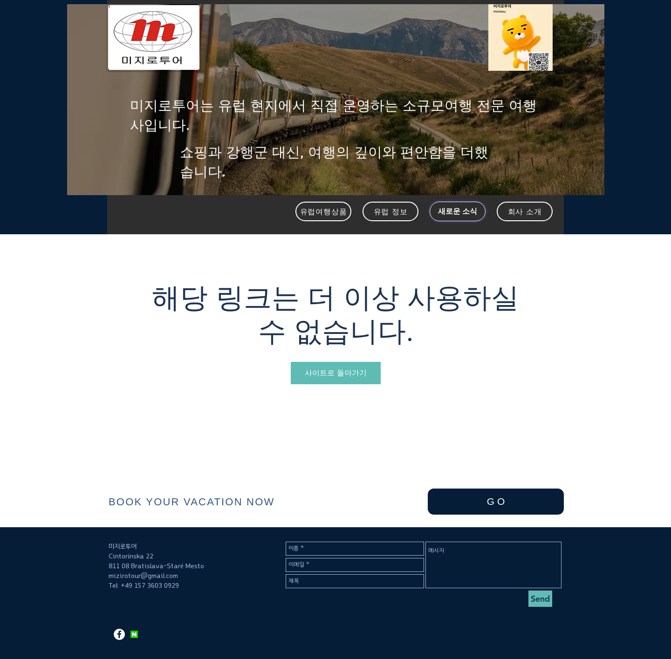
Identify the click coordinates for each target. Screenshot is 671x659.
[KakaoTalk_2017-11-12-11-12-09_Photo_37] (134, 634)
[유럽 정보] (390, 211)
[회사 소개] (525, 211)
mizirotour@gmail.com (143, 575)
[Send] (540, 599)
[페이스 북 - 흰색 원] (119, 634)
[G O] (496, 502)
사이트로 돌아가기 (336, 372)
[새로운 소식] (458, 211)
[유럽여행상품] (323, 211)
